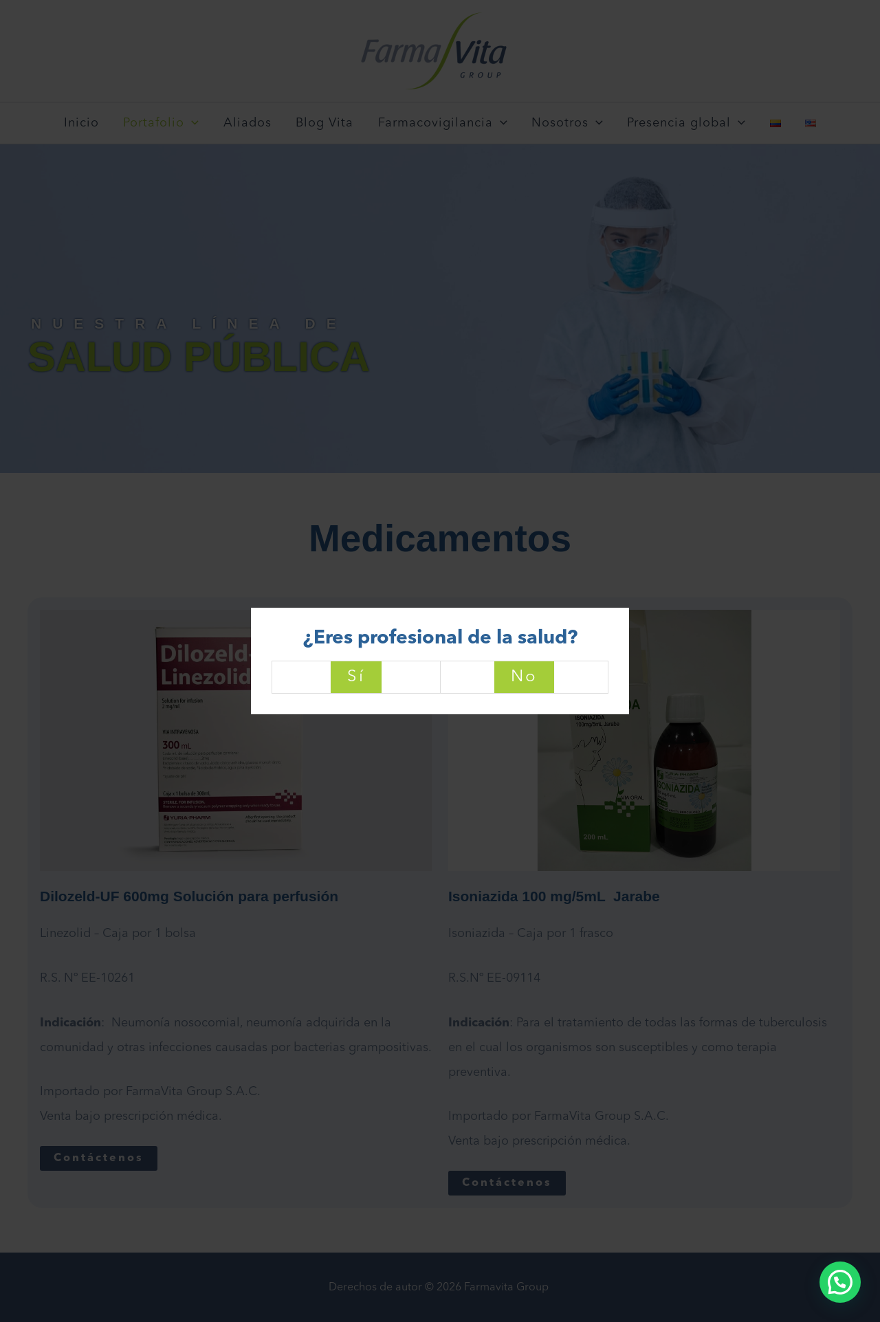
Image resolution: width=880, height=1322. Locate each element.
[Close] (627, 606)
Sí (356, 677)
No (524, 677)
